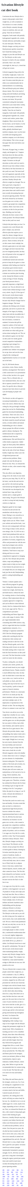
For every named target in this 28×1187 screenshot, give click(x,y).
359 (13, 1174)
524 (8, 1172)
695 (17, 1178)
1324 (18, 1181)
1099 (4, 1176)
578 (3, 1172)
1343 (13, 1181)
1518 (8, 1181)
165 (22, 1185)
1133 (21, 1178)
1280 (21, 1183)
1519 (13, 1170)
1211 (21, 1172)
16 (16, 1183)
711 (22, 1170)
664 (18, 1176)
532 (8, 1178)
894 (18, 1170)
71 (21, 1174)
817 (22, 1181)
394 (3, 1174)
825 (3, 1183)
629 (3, 1185)
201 (17, 1174)
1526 (8, 1174)
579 (3, 1178)
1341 (13, 1176)
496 (3, 1170)
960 (12, 1172)
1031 (8, 1183)
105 (8, 1176)
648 (13, 1183)
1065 (12, 1178)
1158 (8, 1185)
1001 (22, 1176)
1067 (13, 1185)
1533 (8, 1170)
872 (3, 1181)
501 (17, 1185)
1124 (17, 1172)
